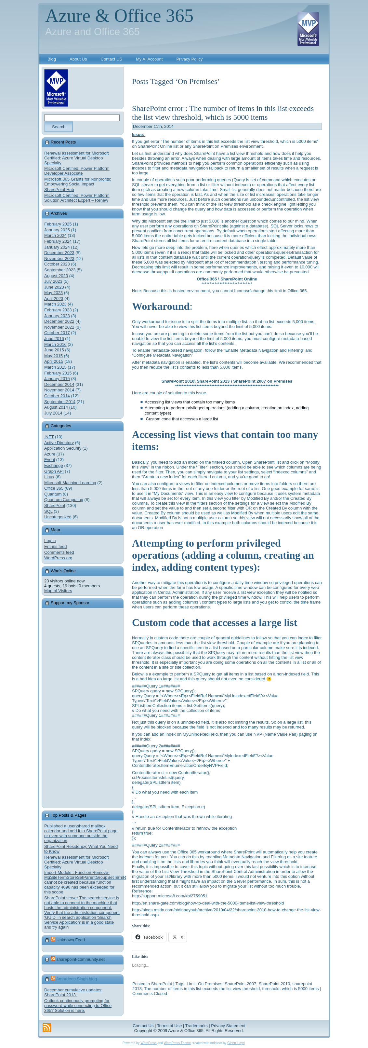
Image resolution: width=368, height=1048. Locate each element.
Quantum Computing (63, 499)
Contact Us (143, 1025)
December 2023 (59, 252)
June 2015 (54, 349)
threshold (270, 988)
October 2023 (57, 264)
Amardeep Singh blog (76, 978)
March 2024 (55, 235)
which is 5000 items (300, 988)
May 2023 (53, 292)
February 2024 (58, 241)
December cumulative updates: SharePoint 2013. (73, 992)
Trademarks (196, 1025)
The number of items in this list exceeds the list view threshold (202, 988)
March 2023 (55, 304)
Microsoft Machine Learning (70, 482)
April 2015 (53, 361)
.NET (49, 436)
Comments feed (59, 552)
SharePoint (54, 505)
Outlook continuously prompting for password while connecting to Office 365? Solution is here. (78, 1005)
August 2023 (56, 275)
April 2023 (53, 298)
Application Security (62, 448)
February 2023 (58, 309)
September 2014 (59, 401)
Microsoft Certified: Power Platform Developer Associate (77, 171)
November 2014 (59, 390)
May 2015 (53, 355)
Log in (50, 540)
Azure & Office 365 (119, 15)
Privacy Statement (228, 1025)
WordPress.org (58, 557)
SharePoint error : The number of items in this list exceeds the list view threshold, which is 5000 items (223, 112)
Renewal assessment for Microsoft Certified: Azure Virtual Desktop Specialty (76, 158)
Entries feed (55, 546)
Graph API (54, 471)
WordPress (148, 1043)
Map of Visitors (58, 590)
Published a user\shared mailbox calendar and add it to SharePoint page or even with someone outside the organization (81, 833)
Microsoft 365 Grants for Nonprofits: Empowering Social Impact (77, 181)
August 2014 (56, 407)
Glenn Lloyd (235, 1043)
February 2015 (58, 373)
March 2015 (55, 367)
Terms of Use (169, 1025)
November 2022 (59, 327)
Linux (49, 476)
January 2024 (57, 247)
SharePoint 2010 (274, 983)
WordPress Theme (177, 1043)
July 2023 (53, 281)
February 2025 (58, 224)
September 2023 (59, 269)
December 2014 (59, 384)
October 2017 (57, 332)
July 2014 (53, 413)
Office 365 (53, 488)
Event (49, 459)
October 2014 (57, 395)
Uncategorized (58, 516)
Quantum (52, 494)
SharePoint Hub (59, 189)
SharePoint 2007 (240, 983)
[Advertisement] (93, 708)
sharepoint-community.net (81, 959)
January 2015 (57, 378)
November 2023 (59, 258)
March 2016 (55, 344)
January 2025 (57, 229)
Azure (49, 454)
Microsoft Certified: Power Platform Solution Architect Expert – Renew (77, 198)
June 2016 (54, 338)
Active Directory (59, 442)
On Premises (210, 983)
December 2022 (59, 321)
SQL (48, 511)
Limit (191, 983)
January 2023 (57, 315)
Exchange (53, 465)
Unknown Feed (71, 939)
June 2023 (54, 287)
